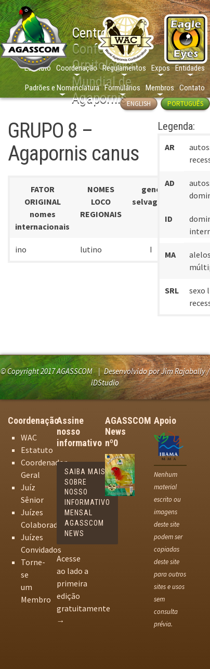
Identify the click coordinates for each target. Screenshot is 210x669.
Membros (160, 87)
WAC (29, 437)
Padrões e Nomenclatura (62, 87)
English (139, 103)
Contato (192, 87)
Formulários (122, 87)
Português (185, 103)
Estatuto (37, 450)
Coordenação (76, 68)
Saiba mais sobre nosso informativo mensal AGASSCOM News (87, 502)
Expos (160, 68)
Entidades (190, 68)
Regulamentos (124, 68)
